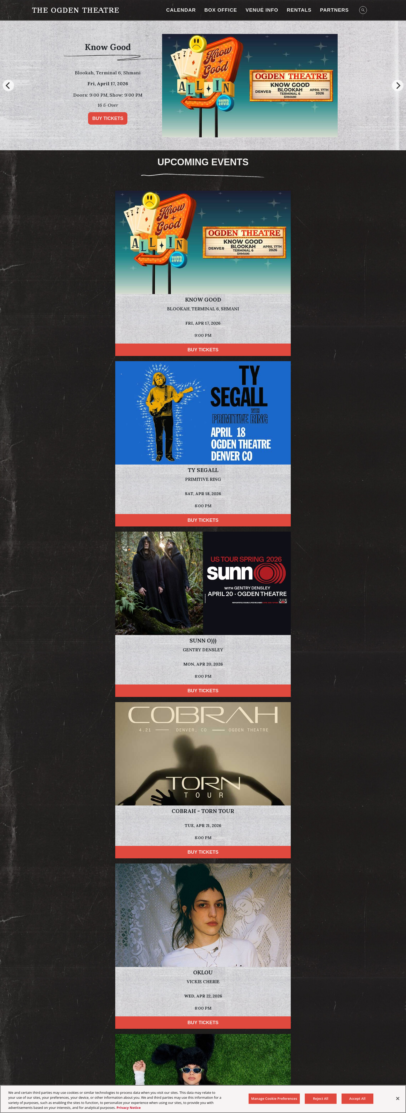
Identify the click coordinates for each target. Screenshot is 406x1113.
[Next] (397, 85)
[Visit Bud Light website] (171, 994)
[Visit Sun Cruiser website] (345, 994)
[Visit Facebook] (203, 1048)
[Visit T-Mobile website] (277, 994)
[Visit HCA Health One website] (121, 1018)
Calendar (181, 10)
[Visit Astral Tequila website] (296, 1018)
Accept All (357, 1098)
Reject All (320, 1098)
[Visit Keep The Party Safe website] (310, 994)
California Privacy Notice (140, 1065)
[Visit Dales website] (211, 1018)
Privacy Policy (71, 919)
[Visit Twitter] (215, 1048)
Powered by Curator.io (347, 795)
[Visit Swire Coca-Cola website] (227, 994)
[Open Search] (363, 10)
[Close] (397, 1098)
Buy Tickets (107, 118)
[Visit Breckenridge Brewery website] (107, 994)
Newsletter (304, 1065)
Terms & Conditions (186, 1065)
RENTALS (299, 10)
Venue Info (261, 10)
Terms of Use (289, 912)
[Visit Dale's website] (66, 994)
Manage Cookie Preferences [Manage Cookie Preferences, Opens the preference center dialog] (274, 1098)
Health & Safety (273, 1065)
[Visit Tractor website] (258, 1018)
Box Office (220, 10)
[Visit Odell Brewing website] (136, 994)
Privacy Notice (129, 1107)
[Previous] (8, 85)
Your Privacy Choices (61, 1065)
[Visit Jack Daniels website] (168, 1018)
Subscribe (65, 936)
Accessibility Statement (232, 1065)
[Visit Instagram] (190, 1048)
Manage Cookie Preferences (346, 1065)
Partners (334, 10)
